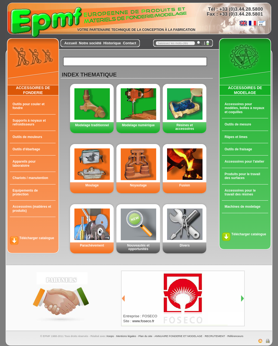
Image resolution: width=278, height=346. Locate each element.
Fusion (184, 185)
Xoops (110, 336)
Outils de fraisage (238, 149)
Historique (112, 43)
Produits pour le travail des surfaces (242, 176)
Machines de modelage (242, 207)
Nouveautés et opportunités (138, 247)
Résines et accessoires (184, 127)
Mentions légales (126, 336)
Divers (185, 245)
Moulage (92, 185)
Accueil (70, 43)
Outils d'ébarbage (26, 149)
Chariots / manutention (30, 178)
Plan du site (145, 336)
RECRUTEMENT (215, 336)
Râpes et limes (236, 137)
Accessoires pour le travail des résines (240, 192)
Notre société (90, 43)
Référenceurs (235, 336)
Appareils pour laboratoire (24, 163)
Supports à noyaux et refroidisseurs (29, 122)
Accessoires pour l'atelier (244, 161)
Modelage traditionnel (92, 125)
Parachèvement (92, 245)
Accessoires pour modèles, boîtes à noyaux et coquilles (244, 108)
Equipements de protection (25, 192)
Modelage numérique (138, 125)
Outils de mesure (238, 124)
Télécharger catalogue (36, 238)
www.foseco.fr (143, 321)
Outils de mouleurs (27, 137)
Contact (129, 43)
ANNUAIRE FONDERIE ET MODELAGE (179, 336)
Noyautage (138, 185)
